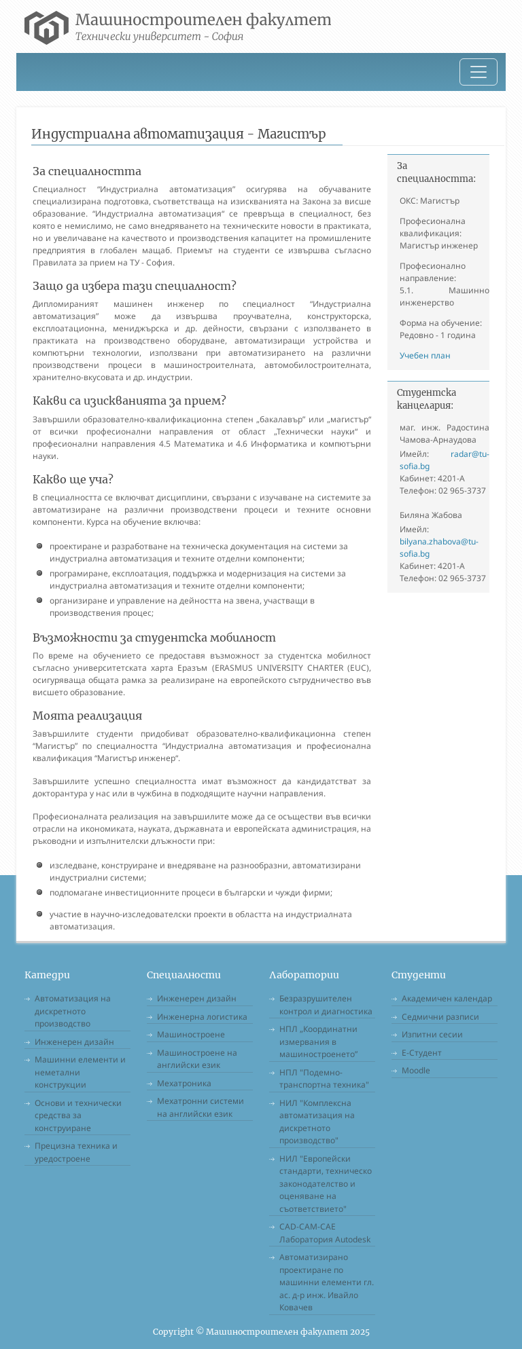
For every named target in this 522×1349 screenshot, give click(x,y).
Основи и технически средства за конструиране (78, 1115)
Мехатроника (184, 1083)
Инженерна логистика (202, 1016)
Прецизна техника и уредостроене (76, 1152)
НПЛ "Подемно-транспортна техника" (324, 1079)
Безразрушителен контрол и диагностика (325, 1005)
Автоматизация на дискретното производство (73, 1011)
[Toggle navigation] (478, 72)
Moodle (416, 1070)
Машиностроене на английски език (197, 1059)
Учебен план (425, 355)
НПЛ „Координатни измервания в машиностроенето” (318, 1041)
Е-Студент (422, 1052)
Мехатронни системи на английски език (200, 1107)
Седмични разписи (440, 1016)
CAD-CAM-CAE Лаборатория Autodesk (324, 1233)
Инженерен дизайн (74, 1042)
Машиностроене (191, 1034)
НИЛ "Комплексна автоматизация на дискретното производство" (317, 1122)
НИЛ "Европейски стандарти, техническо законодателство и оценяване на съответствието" (325, 1184)
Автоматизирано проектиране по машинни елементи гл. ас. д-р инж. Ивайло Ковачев (326, 1282)
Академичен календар (447, 998)
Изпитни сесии (432, 1034)
